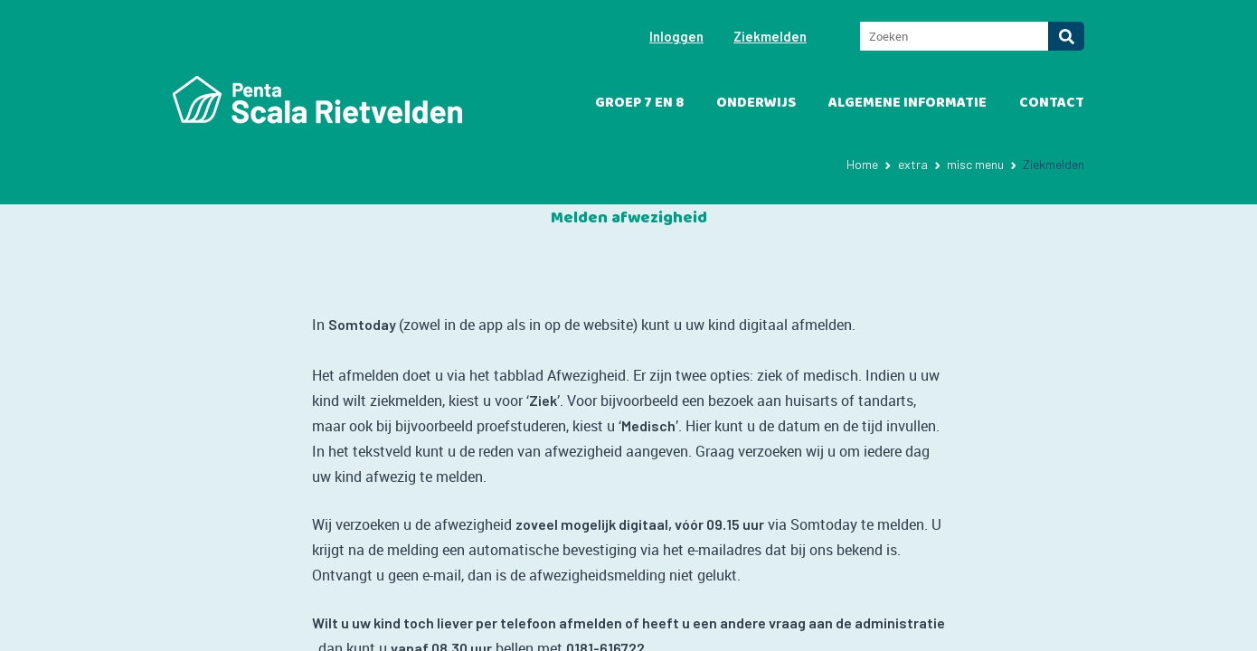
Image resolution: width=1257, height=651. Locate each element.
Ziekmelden (770, 36)
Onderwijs (756, 102)
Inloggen (676, 36)
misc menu (975, 164)
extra (913, 164)
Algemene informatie (907, 102)
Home (862, 164)
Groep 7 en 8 (639, 102)
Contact (1051, 102)
